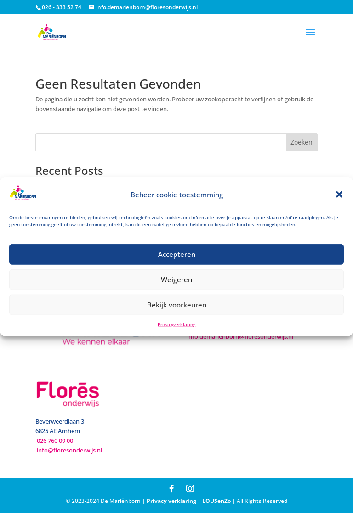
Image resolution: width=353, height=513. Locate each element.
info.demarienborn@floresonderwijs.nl (240, 336)
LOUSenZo (216, 501)
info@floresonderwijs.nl (69, 450)
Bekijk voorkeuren (176, 304)
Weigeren (176, 279)
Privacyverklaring (176, 324)
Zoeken (301, 142)
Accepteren (176, 254)
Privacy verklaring (171, 501)
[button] (339, 194)
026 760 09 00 (55, 440)
